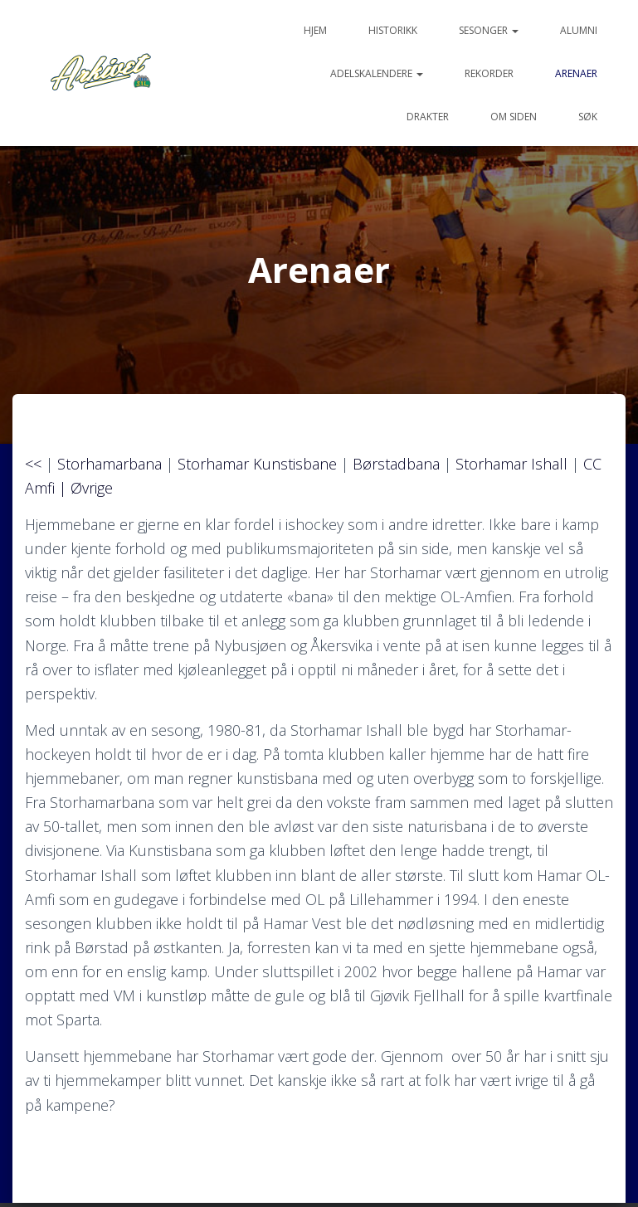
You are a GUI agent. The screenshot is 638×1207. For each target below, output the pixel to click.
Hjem (315, 30)
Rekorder (489, 73)
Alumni (578, 30)
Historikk (392, 30)
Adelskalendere (376, 73)
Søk (587, 117)
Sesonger (489, 30)
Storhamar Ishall (511, 464)
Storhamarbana (109, 464)
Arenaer (576, 73)
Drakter (428, 117)
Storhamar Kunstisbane (257, 464)
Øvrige (92, 488)
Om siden (513, 117)
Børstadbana (396, 464)
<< (33, 464)
